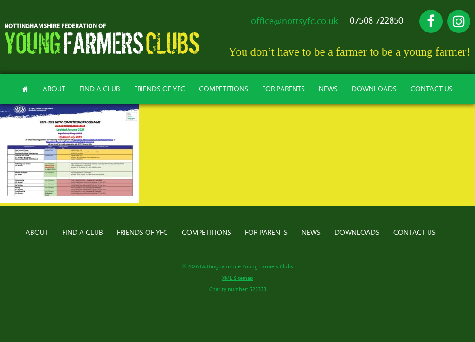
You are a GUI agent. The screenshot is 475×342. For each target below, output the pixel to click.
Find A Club (99, 89)
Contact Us (432, 89)
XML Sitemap (237, 278)
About (54, 89)
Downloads (374, 89)
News (328, 89)
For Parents (283, 89)
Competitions (223, 89)
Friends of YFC (159, 89)
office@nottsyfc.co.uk (294, 21)
